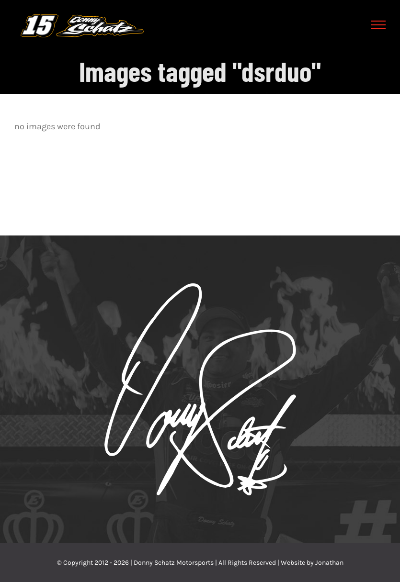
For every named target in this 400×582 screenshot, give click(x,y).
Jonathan (329, 563)
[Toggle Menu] (379, 25)
